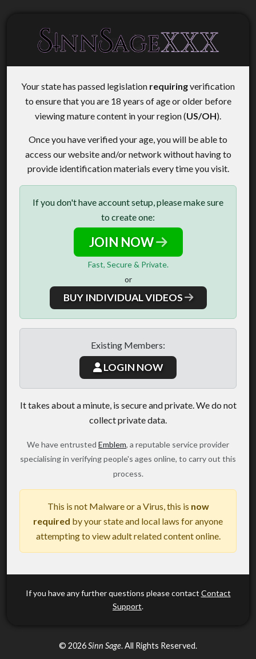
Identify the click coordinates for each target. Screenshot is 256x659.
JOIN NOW (128, 242)
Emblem (112, 444)
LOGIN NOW (128, 367)
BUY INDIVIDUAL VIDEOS (128, 297)
